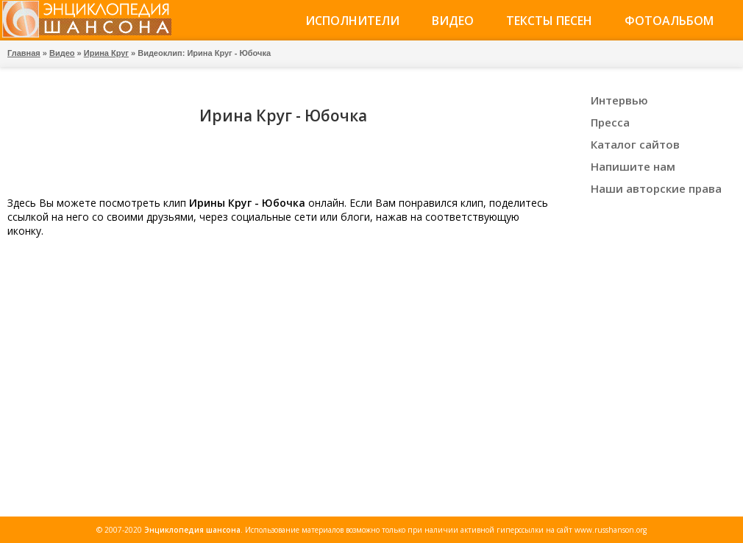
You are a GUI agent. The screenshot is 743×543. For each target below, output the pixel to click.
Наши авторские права (656, 188)
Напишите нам (633, 166)
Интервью (619, 100)
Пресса (610, 122)
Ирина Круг (106, 53)
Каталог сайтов (635, 144)
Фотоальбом (669, 21)
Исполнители (352, 21)
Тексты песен (549, 21)
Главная (23, 53)
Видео (453, 21)
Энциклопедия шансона (192, 530)
